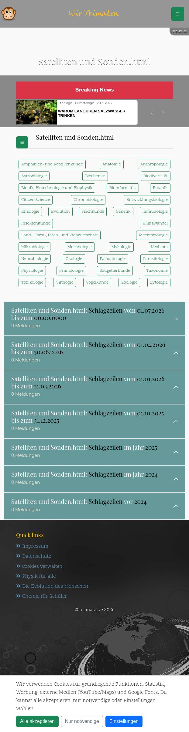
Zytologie (159, 282)
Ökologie (74, 259)
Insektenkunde (35, 223)
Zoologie (129, 282)
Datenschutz (33, 556)
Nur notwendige (82, 721)
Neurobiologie (34, 259)
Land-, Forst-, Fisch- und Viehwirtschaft (59, 235)
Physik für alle (36, 576)
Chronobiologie (88, 200)
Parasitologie (155, 259)
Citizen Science (35, 200)
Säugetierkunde (115, 271)
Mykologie (121, 247)
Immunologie (155, 212)
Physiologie (32, 271)
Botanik (160, 188)
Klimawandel (155, 223)
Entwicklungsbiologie (147, 200)
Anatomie (111, 164)
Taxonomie (157, 271)
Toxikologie (32, 282)
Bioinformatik (122, 188)
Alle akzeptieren (37, 721)
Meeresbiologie (153, 235)
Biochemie (95, 176)
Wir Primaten (94, 14)
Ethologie (30, 212)
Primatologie (71, 271)
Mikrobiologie (34, 247)
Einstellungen (124, 721)
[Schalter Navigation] (177, 14)
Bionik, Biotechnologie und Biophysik (56, 188)
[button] (152, 113)
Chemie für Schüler (41, 596)
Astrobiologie (34, 176)
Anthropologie (154, 164)
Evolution (60, 212)
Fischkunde (92, 212)
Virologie (64, 282)
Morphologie (79, 247)
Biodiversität (155, 176)
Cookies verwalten (39, 566)
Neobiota (159, 247)
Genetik (123, 212)
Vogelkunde (97, 282)
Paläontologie (113, 259)
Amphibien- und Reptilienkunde (52, 164)
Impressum (32, 546)
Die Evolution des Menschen (52, 586)
